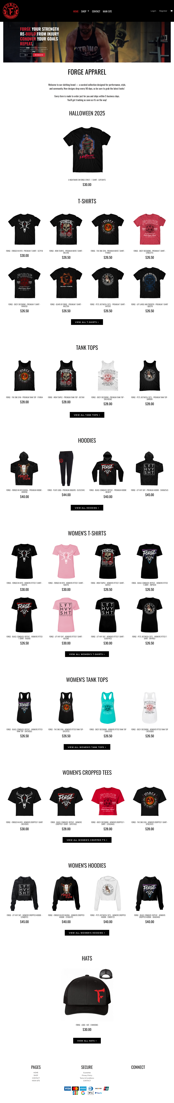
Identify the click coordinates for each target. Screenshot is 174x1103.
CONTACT (36, 1078)
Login (153, 11)
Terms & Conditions (87, 1078)
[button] (171, 11)
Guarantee (87, 1073)
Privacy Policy (87, 1075)
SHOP (36, 1075)
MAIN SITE (36, 1081)
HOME (35, 1073)
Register (163, 11)
